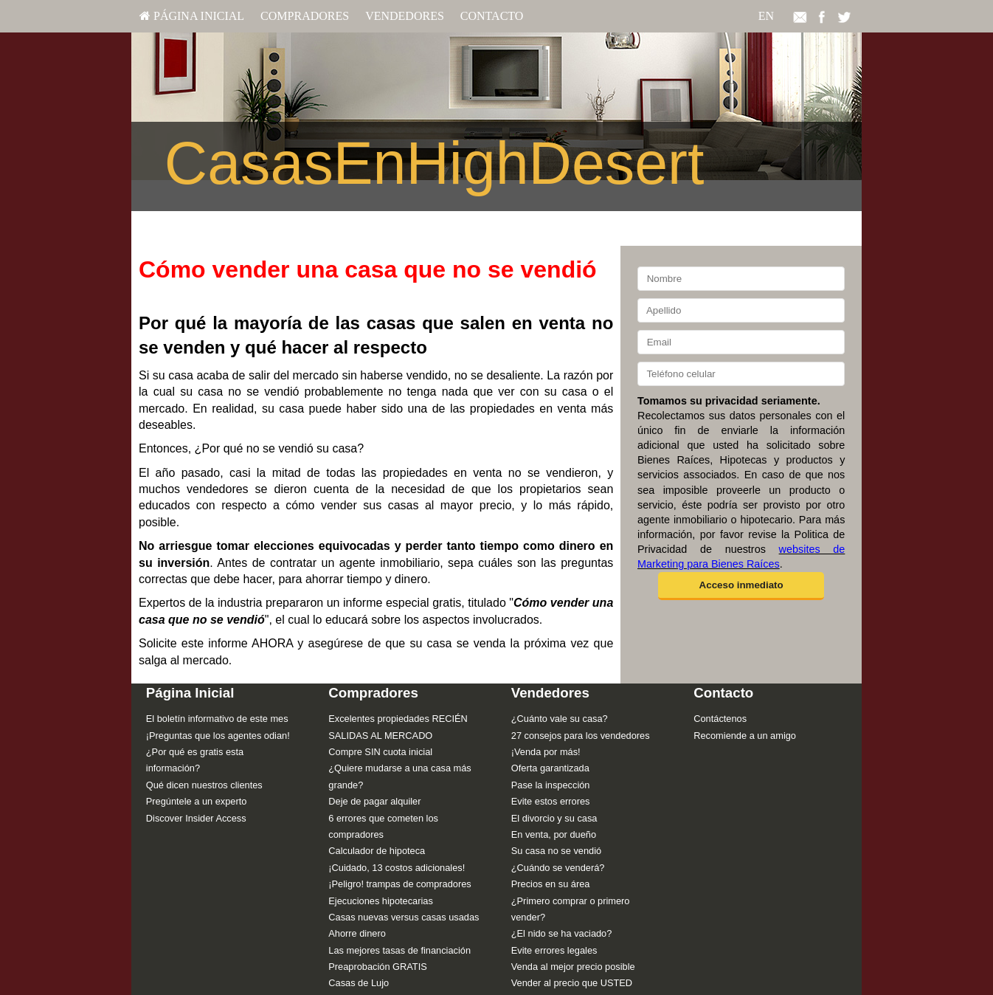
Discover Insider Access (196, 818)
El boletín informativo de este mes (217, 718)
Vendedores (404, 16)
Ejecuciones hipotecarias (380, 900)
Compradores (304, 16)
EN (766, 16)
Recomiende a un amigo (744, 735)
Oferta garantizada (550, 768)
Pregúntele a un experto (196, 801)
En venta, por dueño (553, 834)
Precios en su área (550, 883)
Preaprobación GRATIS (377, 966)
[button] (741, 586)
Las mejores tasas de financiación (399, 950)
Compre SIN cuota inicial (380, 751)
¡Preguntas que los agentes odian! (218, 735)
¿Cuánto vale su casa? (559, 718)
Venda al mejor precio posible (573, 966)
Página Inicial (191, 16)
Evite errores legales (554, 950)
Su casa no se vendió (556, 850)
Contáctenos (720, 718)
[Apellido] (741, 310)
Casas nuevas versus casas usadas (403, 917)
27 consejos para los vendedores (580, 735)
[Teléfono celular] (741, 374)
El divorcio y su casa (554, 818)
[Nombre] (741, 278)
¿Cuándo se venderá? (558, 867)
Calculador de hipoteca (376, 850)
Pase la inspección (550, 785)
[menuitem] (191, 16)
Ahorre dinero (357, 933)
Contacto (492, 16)
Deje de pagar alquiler (374, 801)
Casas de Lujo (358, 982)
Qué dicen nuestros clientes (204, 785)
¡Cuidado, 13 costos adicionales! (396, 867)
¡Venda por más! (546, 751)
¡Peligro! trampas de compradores (399, 883)
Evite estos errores (550, 801)
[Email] (741, 342)
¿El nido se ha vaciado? (561, 933)
